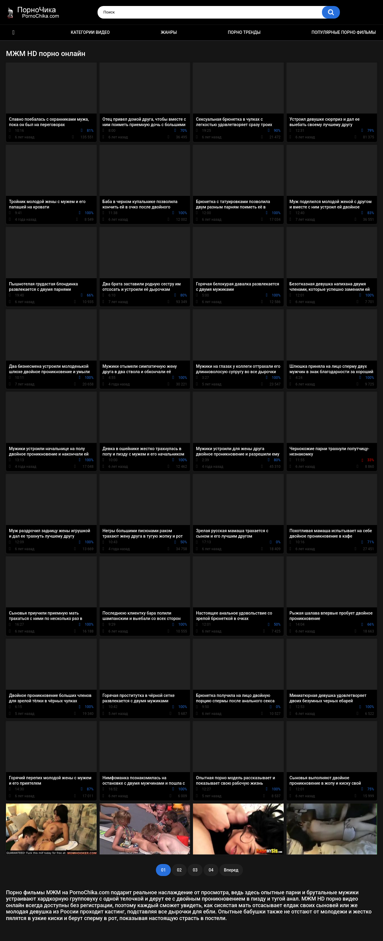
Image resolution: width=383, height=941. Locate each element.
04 (211, 870)
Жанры (169, 32)
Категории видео (90, 32)
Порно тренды (244, 32)
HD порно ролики (13, 32)
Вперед (231, 870)
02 (179, 870)
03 (195, 870)
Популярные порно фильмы (343, 32)
